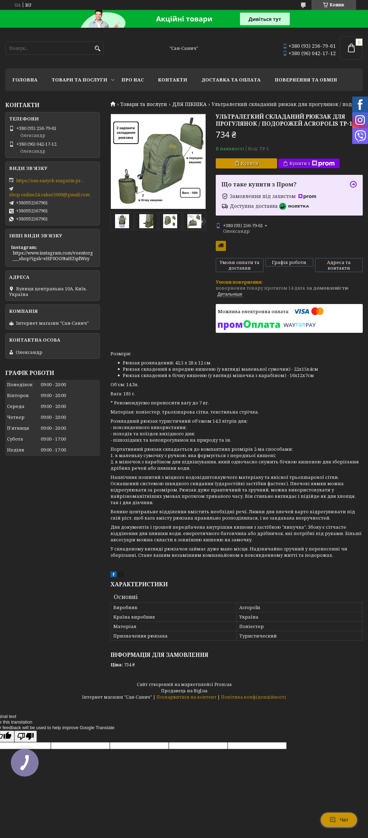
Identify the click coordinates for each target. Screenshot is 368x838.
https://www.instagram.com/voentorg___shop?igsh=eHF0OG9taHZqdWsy (53, 255)
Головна (25, 80)
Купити (250, 163)
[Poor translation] (25, 736)
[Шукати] (97, 48)
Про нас (132, 80)
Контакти (172, 80)
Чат (338, 820)
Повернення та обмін (306, 80)
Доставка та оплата (231, 80)
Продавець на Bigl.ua (184, 691)
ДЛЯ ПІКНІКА (189, 104)
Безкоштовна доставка (221, 246)
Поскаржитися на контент (186, 697)
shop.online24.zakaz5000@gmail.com (49, 194)
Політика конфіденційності (253, 697)
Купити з (312, 163)
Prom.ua (223, 684)
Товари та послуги (79, 80)
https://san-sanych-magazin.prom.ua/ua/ (51, 180)
